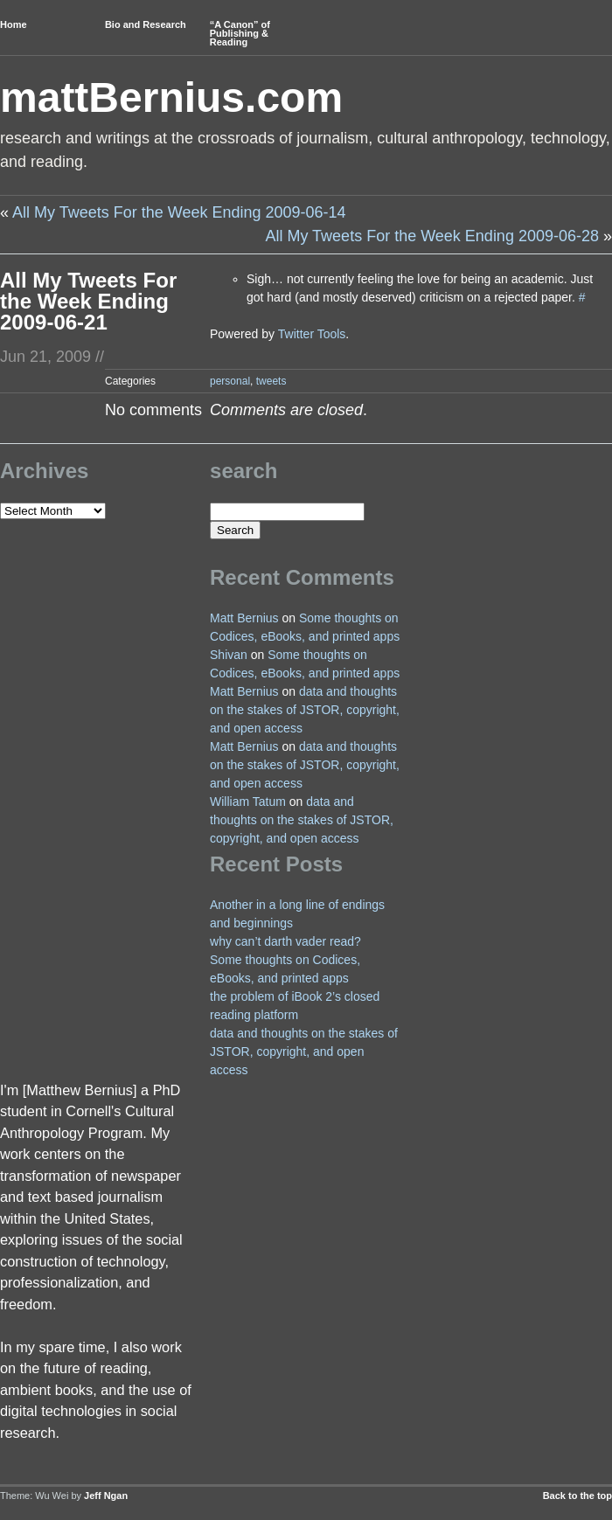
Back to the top (577, 1495)
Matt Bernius (244, 618)
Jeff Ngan (106, 1495)
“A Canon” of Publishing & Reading (240, 33)
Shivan (228, 655)
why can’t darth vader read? (285, 941)
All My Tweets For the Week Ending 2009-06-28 (432, 236)
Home (13, 24)
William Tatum (248, 802)
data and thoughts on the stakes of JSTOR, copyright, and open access (305, 709)
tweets (271, 381)
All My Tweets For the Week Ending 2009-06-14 (179, 212)
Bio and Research (145, 24)
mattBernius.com (171, 97)
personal (230, 381)
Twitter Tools (312, 334)
